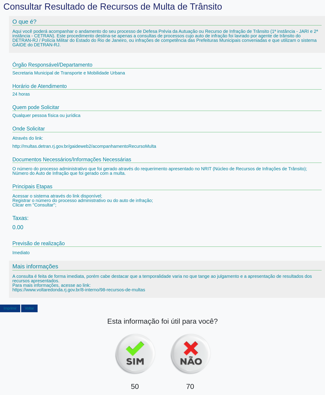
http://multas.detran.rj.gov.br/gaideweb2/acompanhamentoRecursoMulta (84, 146)
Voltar (29, 308)
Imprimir (10, 308)
